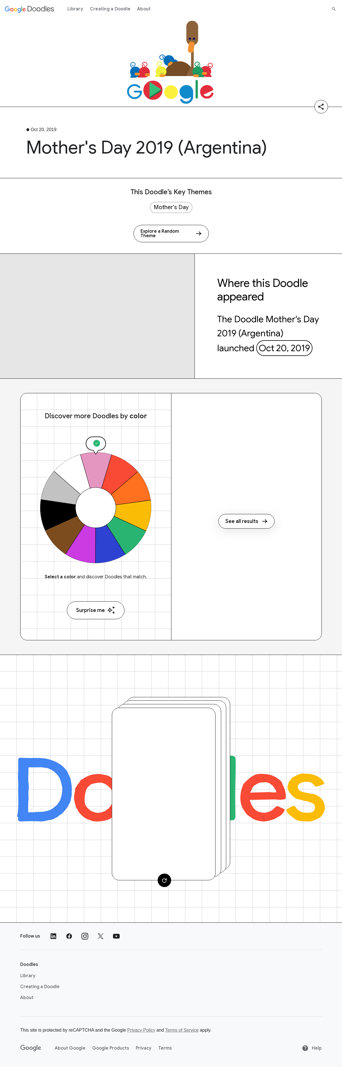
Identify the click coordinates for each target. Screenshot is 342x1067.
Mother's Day (171, 207)
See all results (246, 521)
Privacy (143, 1048)
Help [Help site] (312, 1048)
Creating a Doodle (110, 9)
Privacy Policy (141, 1030)
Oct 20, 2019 (284, 348)
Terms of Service (182, 1030)
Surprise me (95, 610)
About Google (70, 1048)
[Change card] (164, 880)
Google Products (110, 1048)
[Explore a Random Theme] (171, 233)
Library (75, 9)
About (144, 9)
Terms (165, 1048)
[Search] (334, 9)
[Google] (30, 1048)
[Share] (321, 106)
